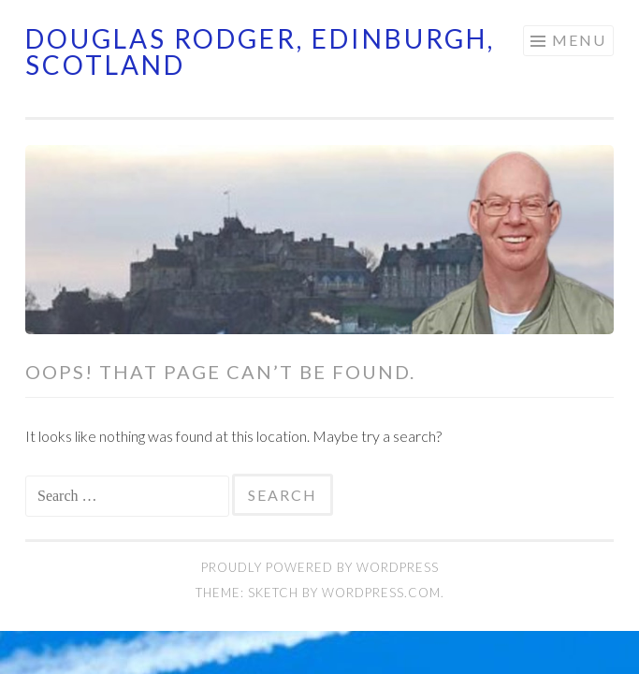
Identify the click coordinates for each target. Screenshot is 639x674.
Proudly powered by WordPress (320, 567)
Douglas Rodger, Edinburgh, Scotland (260, 51)
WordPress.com (381, 592)
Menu (579, 40)
